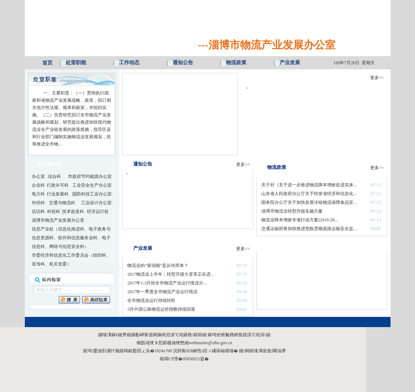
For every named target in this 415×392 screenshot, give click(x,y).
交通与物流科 (62, 202)
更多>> (377, 77)
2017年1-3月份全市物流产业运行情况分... (167, 283)
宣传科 (38, 264)
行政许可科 (58, 185)
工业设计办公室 (96, 202)
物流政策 (236, 62)
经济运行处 (98, 211)
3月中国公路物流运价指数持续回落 (161, 309)
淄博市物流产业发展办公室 (58, 220)
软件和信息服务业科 (77, 237)
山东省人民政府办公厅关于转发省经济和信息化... (309, 193)
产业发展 (290, 62)
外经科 (38, 202)
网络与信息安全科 (66, 246)
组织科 (99, 255)
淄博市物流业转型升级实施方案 (292, 211)
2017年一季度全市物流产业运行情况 (162, 291)
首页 (47, 63)
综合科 (54, 176)
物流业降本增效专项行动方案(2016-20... (299, 219)
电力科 (38, 194)
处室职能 (76, 62)
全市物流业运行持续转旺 (151, 300)
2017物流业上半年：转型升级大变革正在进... (170, 274)
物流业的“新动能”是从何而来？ (157, 265)
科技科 (53, 211)
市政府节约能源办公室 (90, 176)
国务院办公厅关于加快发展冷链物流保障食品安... (309, 202)
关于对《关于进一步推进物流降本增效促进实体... (309, 184)
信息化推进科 (71, 229)
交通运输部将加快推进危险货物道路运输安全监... (309, 228)
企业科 (38, 185)
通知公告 (183, 62)
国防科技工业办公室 (92, 194)
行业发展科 (58, 194)
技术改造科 (73, 211)
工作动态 (129, 62)
